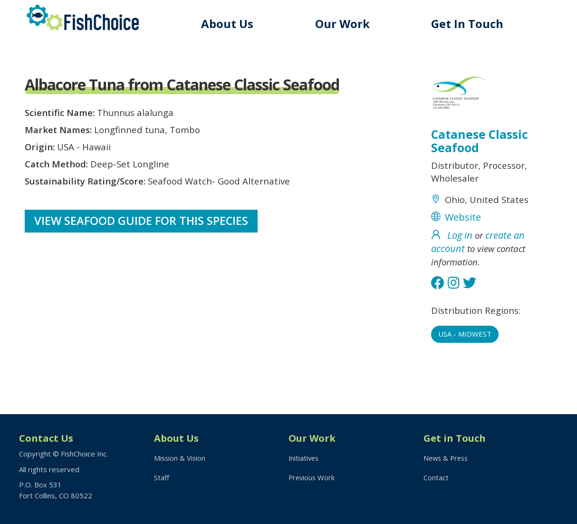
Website (463, 221)
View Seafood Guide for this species (142, 228)
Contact (436, 478)
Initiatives (304, 458)
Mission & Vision (180, 458)
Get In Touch (469, 23)
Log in (459, 239)
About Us (231, 23)
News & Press (447, 458)
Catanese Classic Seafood (480, 142)
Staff (161, 478)
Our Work (345, 23)
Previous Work (312, 478)
